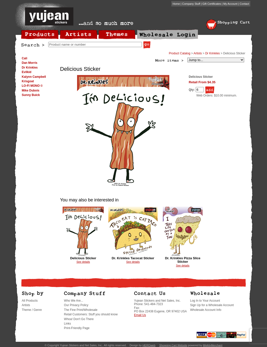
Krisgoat (28, 81)
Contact (244, 3)
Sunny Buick (31, 95)
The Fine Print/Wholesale (80, 310)
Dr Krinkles (30, 67)
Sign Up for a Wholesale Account (212, 305)
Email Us (140, 315)
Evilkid (27, 72)
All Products (30, 300)
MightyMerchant (212, 345)
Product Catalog (179, 53)
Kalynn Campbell (34, 77)
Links (67, 323)
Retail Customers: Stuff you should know (91, 314)
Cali (24, 58)
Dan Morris (30, 63)
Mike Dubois (31, 90)
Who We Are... (73, 300)
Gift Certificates (211, 3)
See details (83, 261)
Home (176, 3)
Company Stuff (191, 3)
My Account (230, 3)
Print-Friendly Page (76, 328)
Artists (197, 53)
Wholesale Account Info (205, 310)
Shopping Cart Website (173, 345)
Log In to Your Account (205, 300)
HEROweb (148, 345)
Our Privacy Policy (76, 305)
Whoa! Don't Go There (78, 319)
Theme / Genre (32, 310)
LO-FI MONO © (32, 85)
